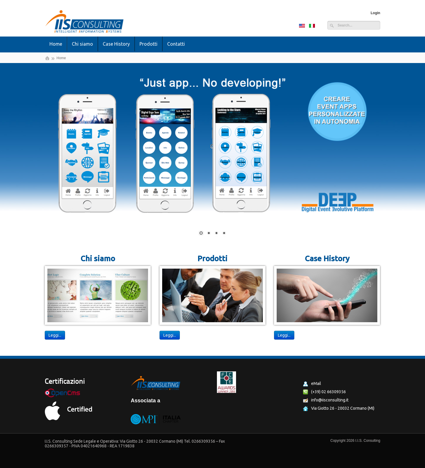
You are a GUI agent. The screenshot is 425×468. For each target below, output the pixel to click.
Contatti (176, 44)
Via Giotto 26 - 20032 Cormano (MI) (338, 408)
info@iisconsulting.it (325, 400)
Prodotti (148, 44)
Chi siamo (82, 44)
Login (375, 13)
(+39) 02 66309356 (324, 392)
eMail (312, 383)
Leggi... (55, 335)
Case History (116, 44)
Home (55, 44)
